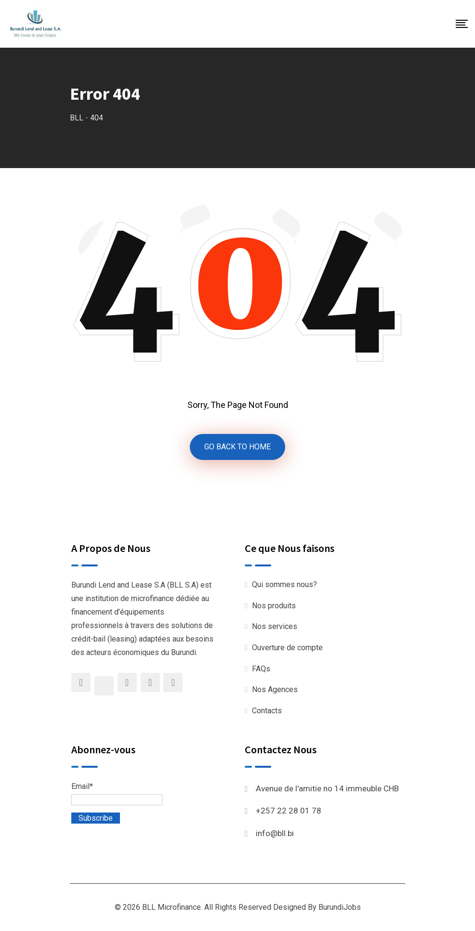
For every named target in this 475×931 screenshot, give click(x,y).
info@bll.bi (275, 833)
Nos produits (274, 605)
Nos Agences (275, 689)
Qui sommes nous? (284, 584)
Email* (116, 793)
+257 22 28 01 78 (288, 810)
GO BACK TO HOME (237, 446)
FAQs (261, 668)
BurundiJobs (339, 907)
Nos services (274, 626)
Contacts (267, 710)
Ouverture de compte (287, 647)
